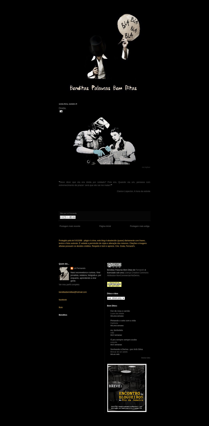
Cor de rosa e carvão (120, 311)
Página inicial (105, 226)
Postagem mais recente (70, 226)
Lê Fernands (79, 268)
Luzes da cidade (117, 313)
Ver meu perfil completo (69, 284)
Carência (114, 323)
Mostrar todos (145, 358)
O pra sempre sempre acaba (124, 340)
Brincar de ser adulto (119, 352)
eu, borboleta (117, 330)
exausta (114, 342)
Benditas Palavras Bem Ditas (119, 270)
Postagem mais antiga (139, 226)
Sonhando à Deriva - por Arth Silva (127, 349)
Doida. (62, 108)
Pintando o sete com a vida (123, 321)
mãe (112, 333)
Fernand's (140, 270)
